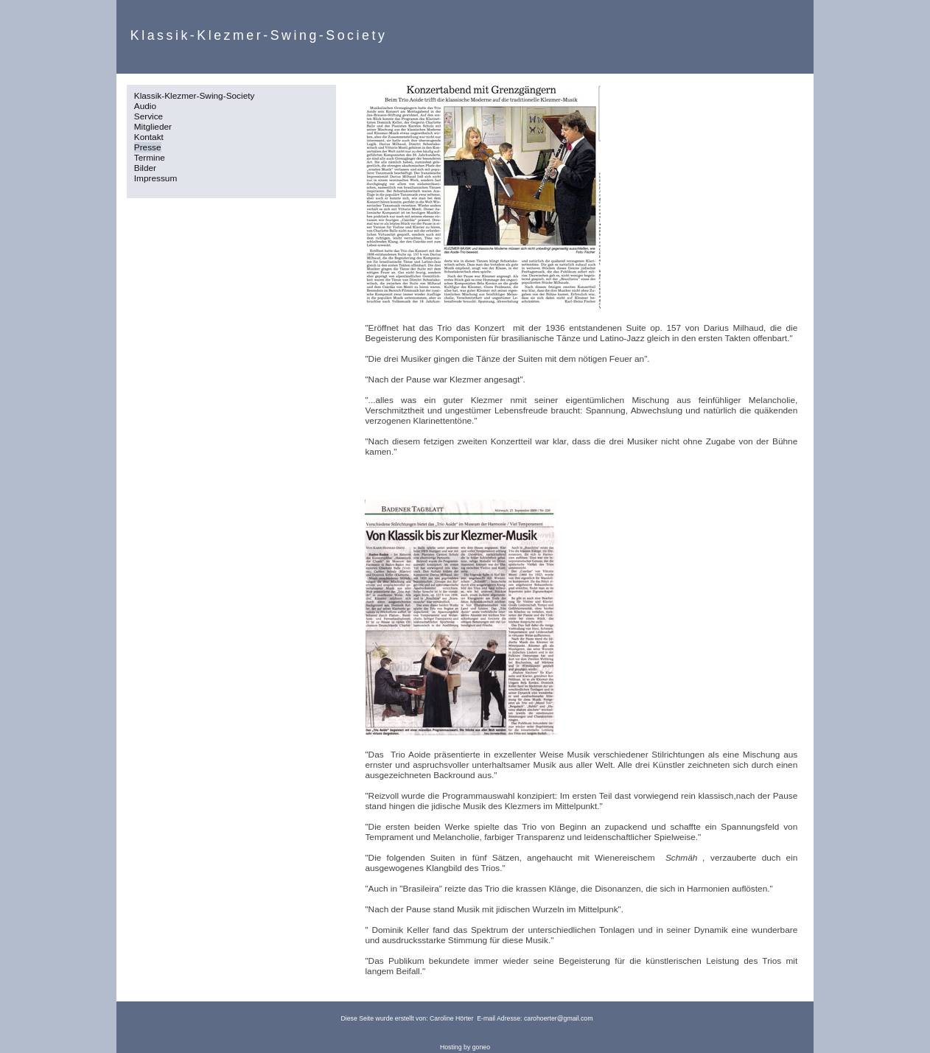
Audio (145, 106)
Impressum (156, 178)
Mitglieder (153, 127)
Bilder (145, 168)
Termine (149, 158)
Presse (147, 147)
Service (148, 116)
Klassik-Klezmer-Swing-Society (194, 96)
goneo (481, 1047)
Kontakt (149, 137)
